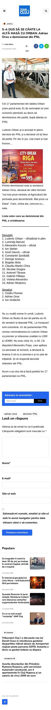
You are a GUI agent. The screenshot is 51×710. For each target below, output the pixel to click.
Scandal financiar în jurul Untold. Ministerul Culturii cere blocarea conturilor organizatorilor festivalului (15, 598)
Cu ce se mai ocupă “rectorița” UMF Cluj (12, 615)
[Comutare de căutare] (46, 11)
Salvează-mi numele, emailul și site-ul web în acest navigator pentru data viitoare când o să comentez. (26, 518)
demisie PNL (30, 413)
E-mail (6, 478)
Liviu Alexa (9, 44)
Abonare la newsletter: (19, 395)
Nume (6, 463)
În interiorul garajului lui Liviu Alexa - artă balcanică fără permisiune (16, 580)
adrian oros (10, 413)
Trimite (40, 401)
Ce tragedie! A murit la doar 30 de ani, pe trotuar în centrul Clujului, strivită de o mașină (15, 562)
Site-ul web (9, 493)
